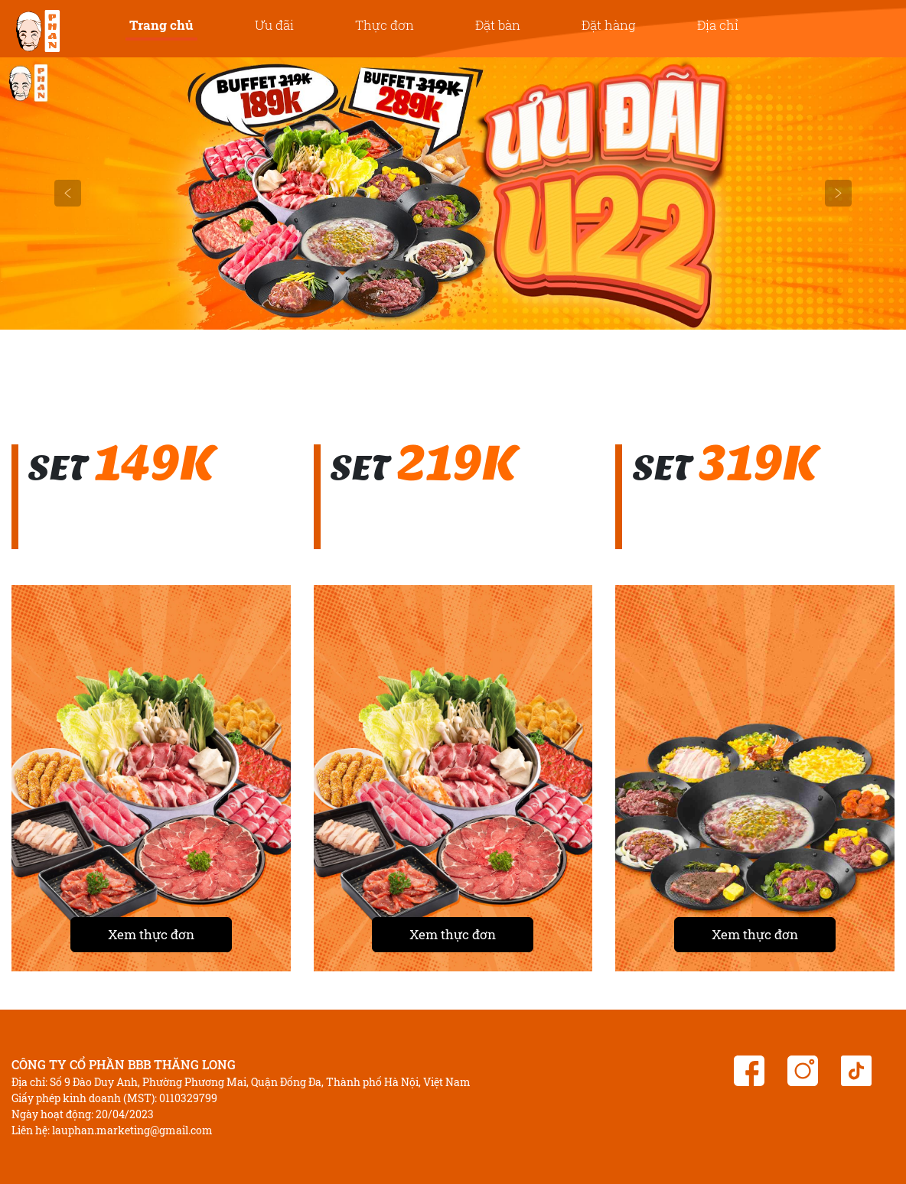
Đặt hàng (609, 25)
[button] (68, 193)
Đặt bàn (497, 25)
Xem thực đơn (151, 934)
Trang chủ (161, 25)
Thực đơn (384, 25)
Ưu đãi (274, 25)
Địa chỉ (717, 25)
